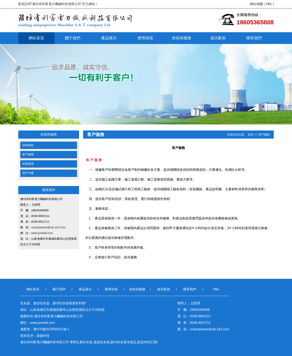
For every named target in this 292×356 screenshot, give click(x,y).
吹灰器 (107, 189)
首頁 (250, 134)
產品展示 (109, 38)
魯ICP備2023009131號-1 (51, 329)
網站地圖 (256, 4)
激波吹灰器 (101, 342)
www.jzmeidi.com (42, 233)
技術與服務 (181, 38)
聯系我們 (254, 38)
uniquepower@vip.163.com (48, 227)
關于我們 (72, 38)
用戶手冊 (28, 173)
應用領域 (145, 38)
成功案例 (217, 38)
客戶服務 (28, 154)
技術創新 (28, 145)
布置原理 (28, 163)
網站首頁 (36, 38)
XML (268, 4)
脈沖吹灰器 (119, 342)
